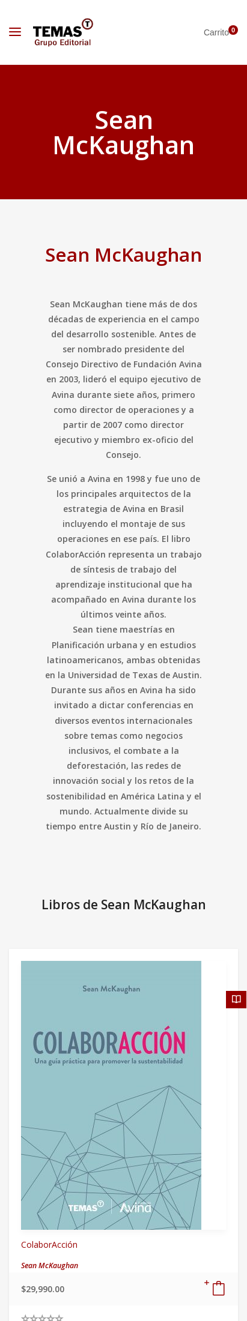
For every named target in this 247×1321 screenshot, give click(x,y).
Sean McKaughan (123, 254)
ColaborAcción (49, 1244)
